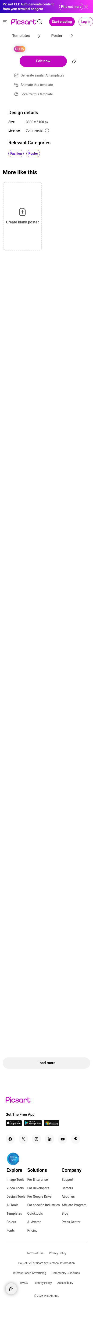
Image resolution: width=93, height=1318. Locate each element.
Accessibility (65, 1283)
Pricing (32, 1230)
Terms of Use (35, 1253)
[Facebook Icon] (10, 1139)
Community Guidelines (66, 1273)
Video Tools (15, 1188)
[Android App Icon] (33, 1124)
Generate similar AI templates (42, 75)
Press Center (71, 1222)
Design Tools (16, 1196)
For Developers (38, 1188)
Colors (11, 1222)
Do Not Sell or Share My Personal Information (46, 1263)
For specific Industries (43, 1205)
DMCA (24, 1283)
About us (68, 1196)
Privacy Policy (57, 1253)
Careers (67, 1188)
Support (67, 1179)
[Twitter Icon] (23, 1139)
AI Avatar (34, 1222)
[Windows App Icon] (51, 1124)
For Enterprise (37, 1179)
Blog (65, 1213)
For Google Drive (39, 1196)
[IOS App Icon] (14, 1124)
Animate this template (37, 85)
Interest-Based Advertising (29, 1273)
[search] (39, 21)
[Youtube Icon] (62, 1139)
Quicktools (35, 1213)
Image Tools (16, 1179)
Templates (14, 1213)
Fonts (11, 1230)
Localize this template (37, 94)
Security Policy (42, 1283)
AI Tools (12, 1205)
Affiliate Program (74, 1205)
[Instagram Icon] (36, 1139)
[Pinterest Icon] (75, 1139)
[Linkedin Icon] (49, 1139)
